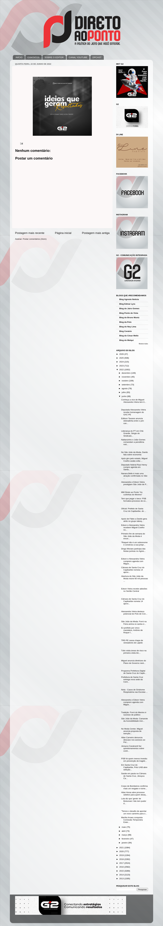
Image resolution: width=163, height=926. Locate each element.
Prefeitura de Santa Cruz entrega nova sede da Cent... (132, 679)
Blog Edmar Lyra (127, 304)
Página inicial (63, 232)
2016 (121, 867)
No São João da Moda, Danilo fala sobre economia (134, 453)
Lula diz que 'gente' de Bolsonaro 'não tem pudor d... (133, 800)
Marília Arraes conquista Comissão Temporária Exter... (132, 819)
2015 (121, 871)
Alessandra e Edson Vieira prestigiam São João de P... (134, 483)
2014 (121, 875)
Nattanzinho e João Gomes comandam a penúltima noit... (133, 442)
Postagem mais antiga (96, 232)
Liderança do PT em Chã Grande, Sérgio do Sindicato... (132, 433)
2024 (121, 362)
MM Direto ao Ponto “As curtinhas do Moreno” (131, 493)
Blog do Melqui (126, 340)
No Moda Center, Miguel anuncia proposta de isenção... (132, 731)
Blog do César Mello (128, 336)
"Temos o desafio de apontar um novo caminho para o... (134, 812)
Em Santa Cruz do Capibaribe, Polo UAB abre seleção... (134, 767)
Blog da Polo (125, 322)
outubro (125, 381)
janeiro (125, 843)
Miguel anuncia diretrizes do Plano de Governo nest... (133, 661)
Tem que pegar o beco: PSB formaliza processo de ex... (134, 499)
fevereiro (126, 839)
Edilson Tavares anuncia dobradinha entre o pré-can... (132, 420)
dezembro (126, 373)
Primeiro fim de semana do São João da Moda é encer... (133, 536)
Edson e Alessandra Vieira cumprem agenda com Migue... (133, 561)
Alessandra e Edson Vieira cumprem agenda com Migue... (133, 702)
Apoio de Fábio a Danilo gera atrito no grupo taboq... (134, 520)
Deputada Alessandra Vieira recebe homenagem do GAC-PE (133, 412)
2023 (121, 366)
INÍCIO (19, 57)
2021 (121, 847)
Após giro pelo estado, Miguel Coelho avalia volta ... (134, 459)
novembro (126, 377)
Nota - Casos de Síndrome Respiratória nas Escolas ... (134, 691)
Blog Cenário (125, 331)
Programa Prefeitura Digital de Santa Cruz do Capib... (133, 672)
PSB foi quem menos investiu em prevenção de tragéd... (134, 759)
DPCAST (96, 57)
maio (124, 827)
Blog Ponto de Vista (128, 313)
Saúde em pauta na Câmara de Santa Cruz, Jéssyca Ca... (133, 775)
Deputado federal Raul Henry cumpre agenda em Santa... (134, 467)
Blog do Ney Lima (127, 327)
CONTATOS (33, 57)
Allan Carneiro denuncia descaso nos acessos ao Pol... (133, 739)
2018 (121, 859)
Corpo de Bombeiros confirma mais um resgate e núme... (134, 787)
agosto (125, 388)
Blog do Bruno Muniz (129, 317)
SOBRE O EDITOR (54, 57)
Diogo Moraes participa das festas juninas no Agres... (133, 550)
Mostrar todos (143, 344)
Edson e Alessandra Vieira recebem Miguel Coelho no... (133, 527)
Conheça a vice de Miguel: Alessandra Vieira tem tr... (133, 401)
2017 (121, 863)
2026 (121, 354)
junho (124, 396)
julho (124, 392)
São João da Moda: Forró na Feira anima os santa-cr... (134, 622)
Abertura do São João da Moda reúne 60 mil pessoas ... (134, 578)
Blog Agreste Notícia (129, 299)
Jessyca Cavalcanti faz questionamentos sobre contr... (132, 748)
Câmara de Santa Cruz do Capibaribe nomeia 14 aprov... (132, 569)
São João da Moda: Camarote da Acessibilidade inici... (134, 719)
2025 (121, 358)
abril (124, 831)
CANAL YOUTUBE (78, 57)
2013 (121, 878)
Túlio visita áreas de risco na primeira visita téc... (133, 651)
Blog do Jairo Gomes (129, 308)
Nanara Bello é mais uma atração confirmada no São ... (134, 475)
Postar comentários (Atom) (35, 239)
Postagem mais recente (29, 232)
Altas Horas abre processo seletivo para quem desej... (134, 793)
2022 (121, 369)
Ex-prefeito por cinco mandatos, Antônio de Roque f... (132, 630)
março (125, 835)
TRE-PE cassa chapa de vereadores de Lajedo (132, 641)
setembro (126, 385)
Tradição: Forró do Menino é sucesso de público (133, 713)
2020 (121, 851)
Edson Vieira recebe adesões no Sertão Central (134, 590)
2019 (121, 855)
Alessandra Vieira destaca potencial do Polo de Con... (134, 612)
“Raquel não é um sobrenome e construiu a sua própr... (134, 543)
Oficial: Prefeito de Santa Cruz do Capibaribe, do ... (133, 509)
